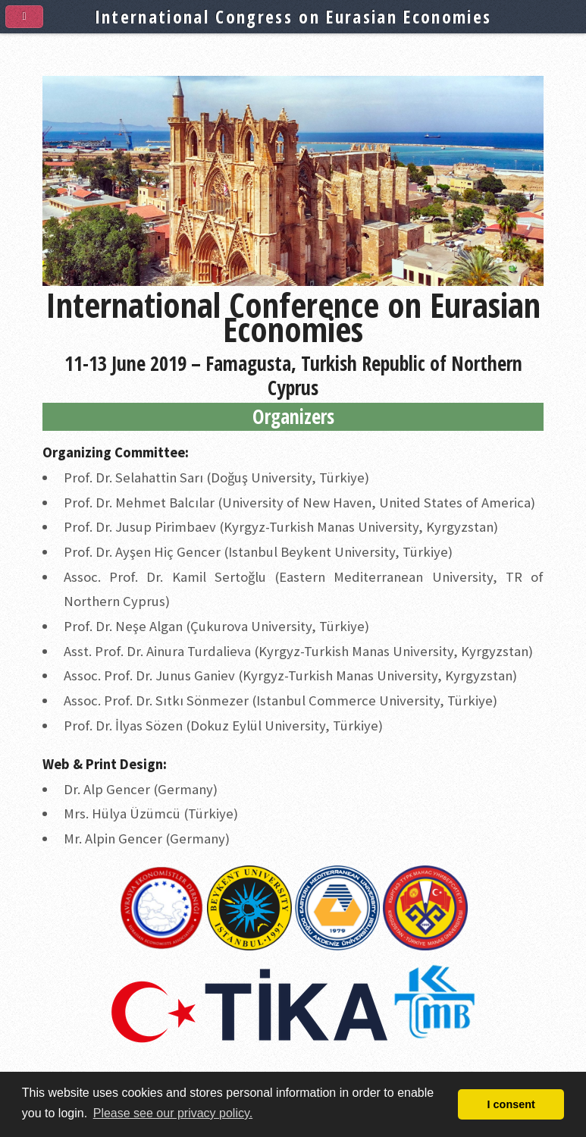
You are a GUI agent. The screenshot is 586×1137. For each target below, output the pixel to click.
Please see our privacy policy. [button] (172, 1113)
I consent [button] (511, 1104)
